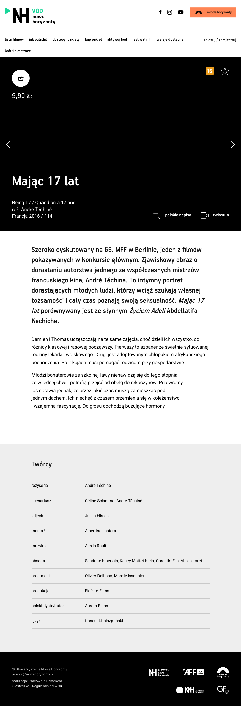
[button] (232, 144)
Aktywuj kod (117, 40)
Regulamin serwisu (47, 686)
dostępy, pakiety (66, 40)
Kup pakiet (93, 40)
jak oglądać (38, 40)
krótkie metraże (18, 51)
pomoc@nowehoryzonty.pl (33, 674)
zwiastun (221, 215)
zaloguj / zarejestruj (220, 40)
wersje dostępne (170, 40)
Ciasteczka (20, 686)
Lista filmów (14, 40)
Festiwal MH (141, 40)
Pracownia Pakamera (45, 681)
